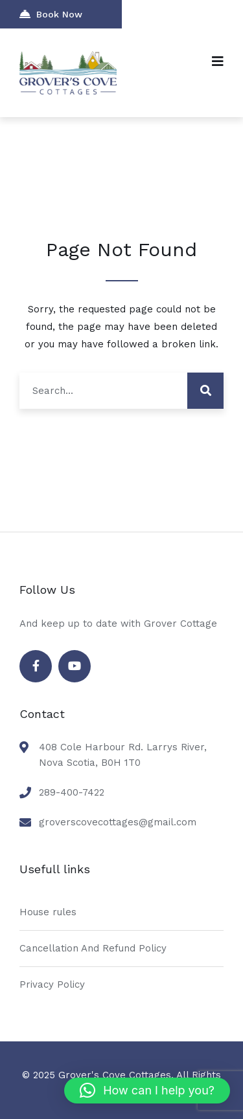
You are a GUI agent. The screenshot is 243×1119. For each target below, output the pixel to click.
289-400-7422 (71, 792)
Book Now (50, 13)
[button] (147, 1090)
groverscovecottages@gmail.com (117, 822)
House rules (47, 912)
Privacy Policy (52, 984)
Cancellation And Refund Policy (93, 948)
